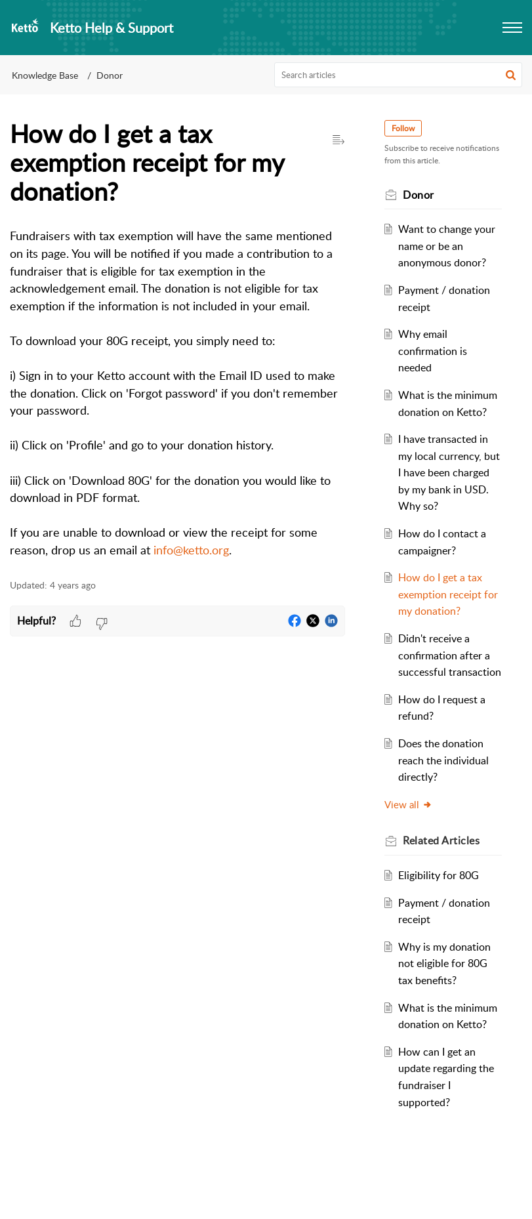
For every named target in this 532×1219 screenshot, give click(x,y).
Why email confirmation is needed (434, 351)
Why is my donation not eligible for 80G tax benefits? (446, 980)
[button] (511, 75)
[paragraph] (177, 393)
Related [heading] (443, 857)
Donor (109, 75)
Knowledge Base (45, 75)
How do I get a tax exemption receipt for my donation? (442, 594)
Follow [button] (405, 128)
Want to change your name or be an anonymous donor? (448, 246)
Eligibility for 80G (440, 892)
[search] (398, 74)
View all (411, 820)
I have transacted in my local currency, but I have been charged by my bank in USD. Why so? (446, 472)
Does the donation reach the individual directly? (445, 777)
